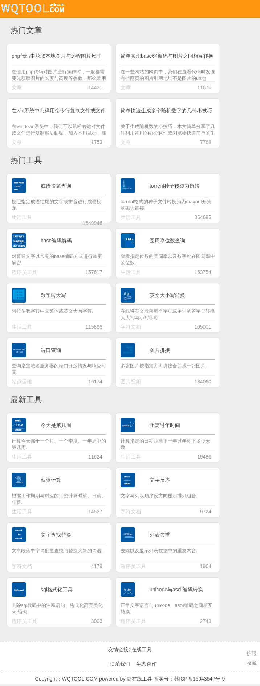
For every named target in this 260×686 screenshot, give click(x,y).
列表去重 (160, 535)
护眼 (252, 653)
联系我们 (120, 664)
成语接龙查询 (56, 186)
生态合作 (146, 664)
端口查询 (51, 350)
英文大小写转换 (167, 295)
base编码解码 (56, 240)
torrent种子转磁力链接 (175, 186)
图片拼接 (160, 350)
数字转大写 (53, 295)
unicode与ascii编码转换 (176, 589)
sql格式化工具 (57, 589)
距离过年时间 (165, 425)
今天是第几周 (56, 425)
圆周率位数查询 (167, 240)
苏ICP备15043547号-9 (199, 679)
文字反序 (160, 480)
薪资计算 (51, 480)
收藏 (252, 663)
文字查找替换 (56, 535)
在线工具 (141, 649)
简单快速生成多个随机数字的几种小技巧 (166, 111)
